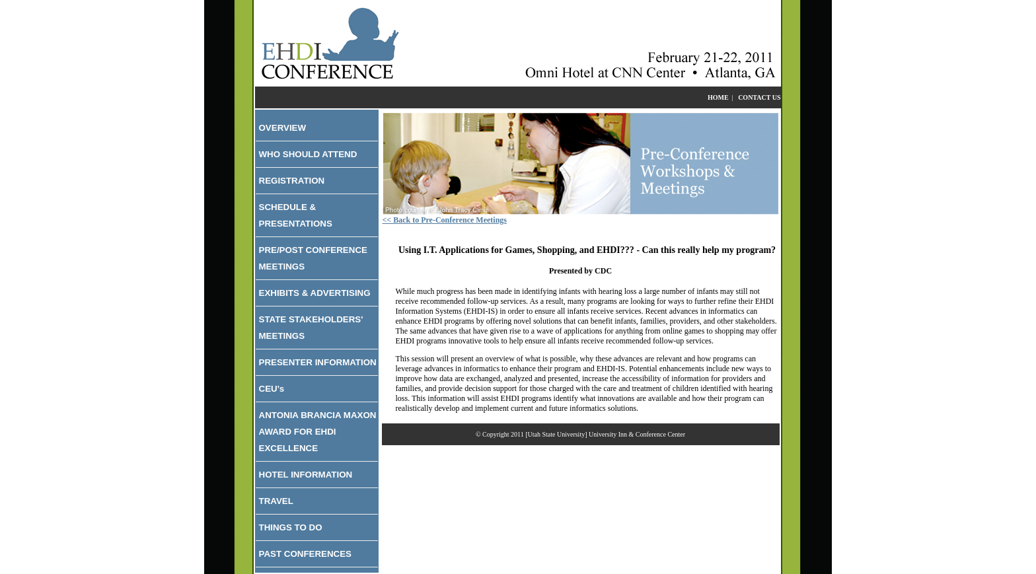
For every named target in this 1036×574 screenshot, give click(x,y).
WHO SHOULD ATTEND (308, 154)
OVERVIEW (283, 128)
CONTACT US (759, 97)
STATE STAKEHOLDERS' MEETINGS (311, 327)
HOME (718, 97)
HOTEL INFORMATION (306, 475)
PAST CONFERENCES (305, 554)
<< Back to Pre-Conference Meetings (445, 220)
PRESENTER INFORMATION (318, 362)
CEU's (272, 389)
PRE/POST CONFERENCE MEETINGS (313, 258)
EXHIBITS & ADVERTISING (315, 293)
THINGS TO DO (290, 527)
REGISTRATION (292, 181)
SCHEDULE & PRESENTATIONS (295, 215)
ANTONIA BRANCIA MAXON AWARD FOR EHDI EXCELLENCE (318, 431)
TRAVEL (276, 501)
